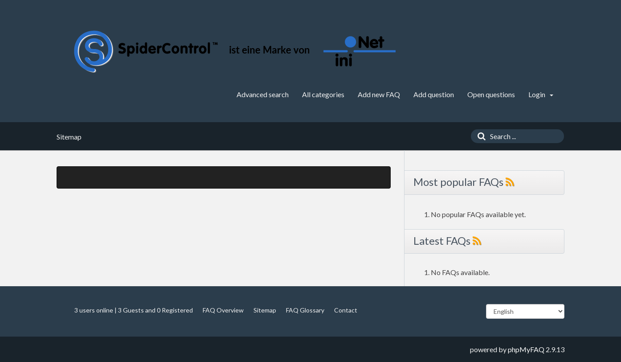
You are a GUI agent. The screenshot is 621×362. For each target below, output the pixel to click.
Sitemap (264, 310)
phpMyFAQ (526, 349)
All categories (323, 94)
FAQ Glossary (305, 310)
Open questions (491, 94)
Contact (345, 310)
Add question (433, 94)
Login (540, 94)
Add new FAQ (379, 94)
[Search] (479, 136)
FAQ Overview (223, 310)
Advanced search (263, 94)
